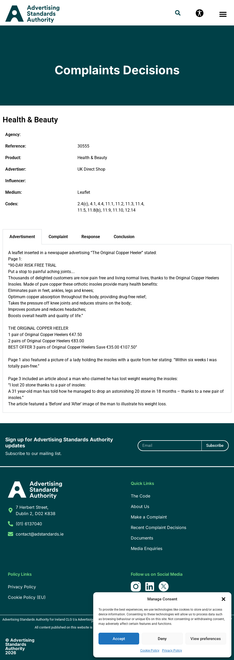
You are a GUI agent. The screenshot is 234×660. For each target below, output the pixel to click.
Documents (142, 538)
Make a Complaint (149, 517)
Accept (119, 638)
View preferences (205, 638)
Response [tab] (90, 236)
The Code (140, 496)
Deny (162, 638)
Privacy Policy (172, 650)
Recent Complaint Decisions (158, 527)
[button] (223, 599)
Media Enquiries (146, 548)
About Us (140, 506)
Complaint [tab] (58, 236)
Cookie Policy (149, 650)
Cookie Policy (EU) (27, 597)
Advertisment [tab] (22, 236)
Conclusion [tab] (124, 236)
